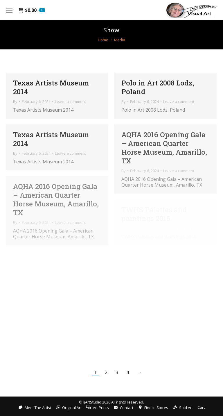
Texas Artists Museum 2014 (51, 87)
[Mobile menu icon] (9, 10)
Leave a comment (70, 101)
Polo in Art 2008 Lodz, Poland (157, 87)
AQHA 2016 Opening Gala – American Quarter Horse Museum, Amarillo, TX (164, 147)
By (15, 101)
